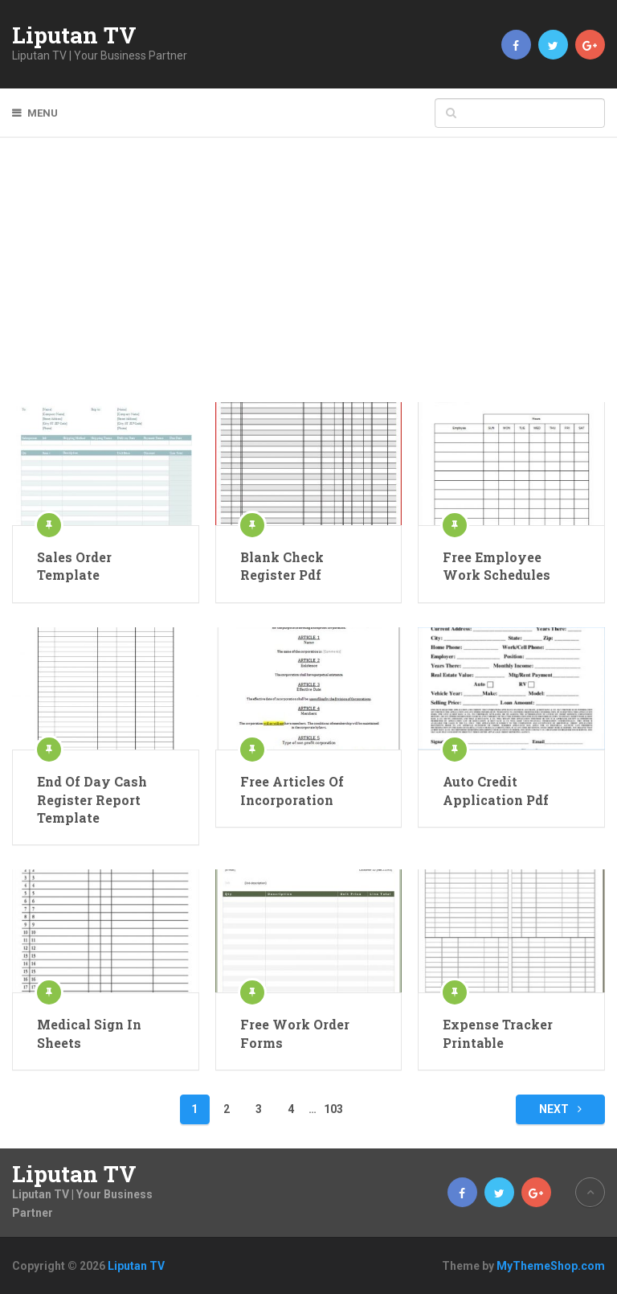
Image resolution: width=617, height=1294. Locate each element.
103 (333, 1109)
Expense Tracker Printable (498, 1033)
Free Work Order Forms (294, 1033)
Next (560, 1109)
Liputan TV (74, 35)
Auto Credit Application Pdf (496, 790)
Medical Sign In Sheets (89, 1033)
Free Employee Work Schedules (496, 565)
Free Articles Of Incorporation (292, 790)
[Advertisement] (309, 281)
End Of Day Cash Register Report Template (92, 799)
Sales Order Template (74, 565)
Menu (42, 113)
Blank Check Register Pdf (282, 565)
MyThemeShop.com (550, 1265)
